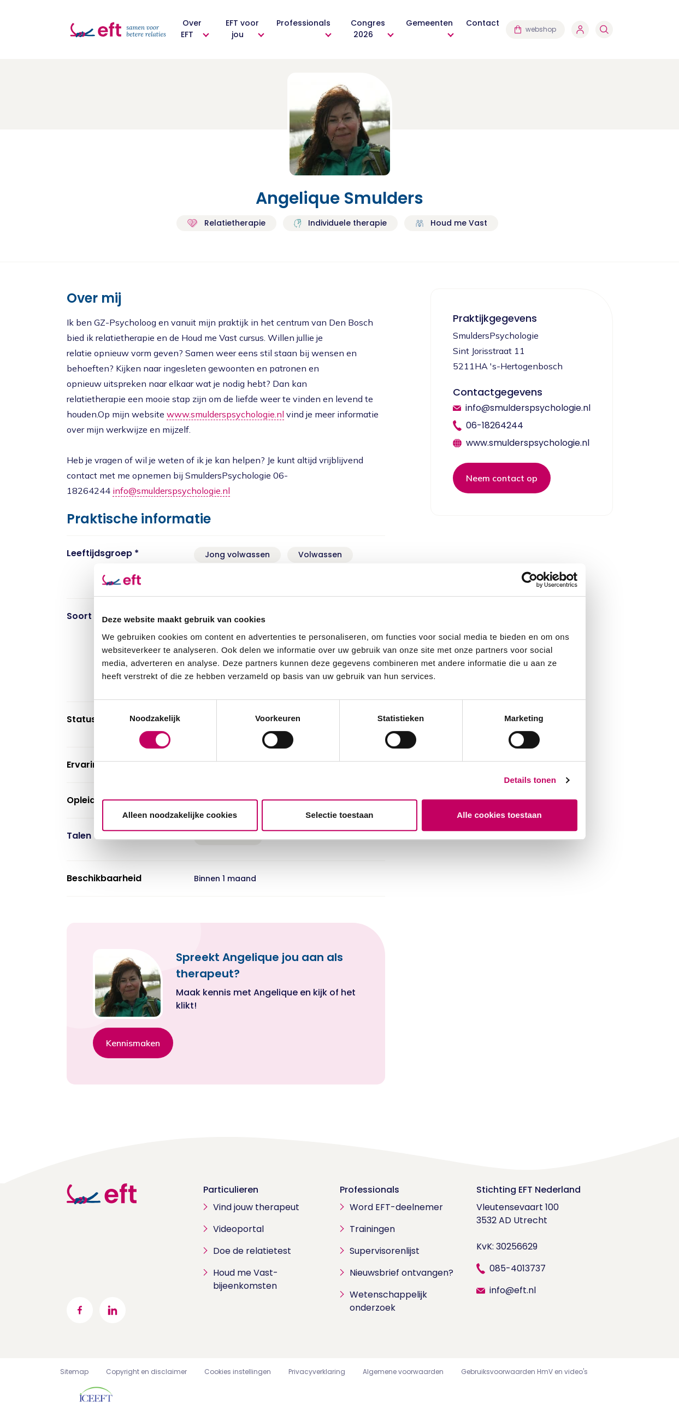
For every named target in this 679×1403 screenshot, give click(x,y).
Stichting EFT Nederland (528, 1189)
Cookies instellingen (237, 1371)
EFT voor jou (242, 28)
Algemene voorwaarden (403, 1371)
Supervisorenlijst (385, 1251)
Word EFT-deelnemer (396, 1207)
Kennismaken (133, 1042)
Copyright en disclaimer (146, 1371)
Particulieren (230, 1189)
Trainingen (372, 1229)
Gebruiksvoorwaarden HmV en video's (524, 1371)
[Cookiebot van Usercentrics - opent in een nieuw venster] (529, 579)
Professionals (303, 22)
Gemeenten (429, 22)
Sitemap (74, 1371)
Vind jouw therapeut (256, 1207)
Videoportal (238, 1229)
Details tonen (530, 780)
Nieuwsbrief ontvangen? (401, 1272)
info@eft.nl (512, 1290)
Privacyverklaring (316, 1371)
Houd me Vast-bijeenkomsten (245, 1279)
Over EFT (191, 28)
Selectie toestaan (339, 815)
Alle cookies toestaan (499, 815)
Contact (482, 22)
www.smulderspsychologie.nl (225, 414)
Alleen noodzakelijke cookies (179, 815)
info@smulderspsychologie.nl (171, 490)
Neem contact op (502, 478)
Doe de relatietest (252, 1251)
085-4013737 (517, 1268)
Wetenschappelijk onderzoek (388, 1301)
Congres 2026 (368, 28)
